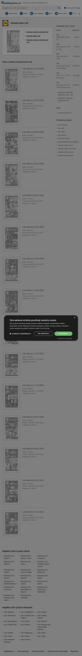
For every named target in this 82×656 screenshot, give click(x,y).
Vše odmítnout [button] (43, 334)
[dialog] (41, 328)
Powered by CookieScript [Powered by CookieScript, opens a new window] (65, 338)
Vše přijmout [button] (63, 334)
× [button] (74, 317)
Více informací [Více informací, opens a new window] (45, 328)
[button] (20, 334)
